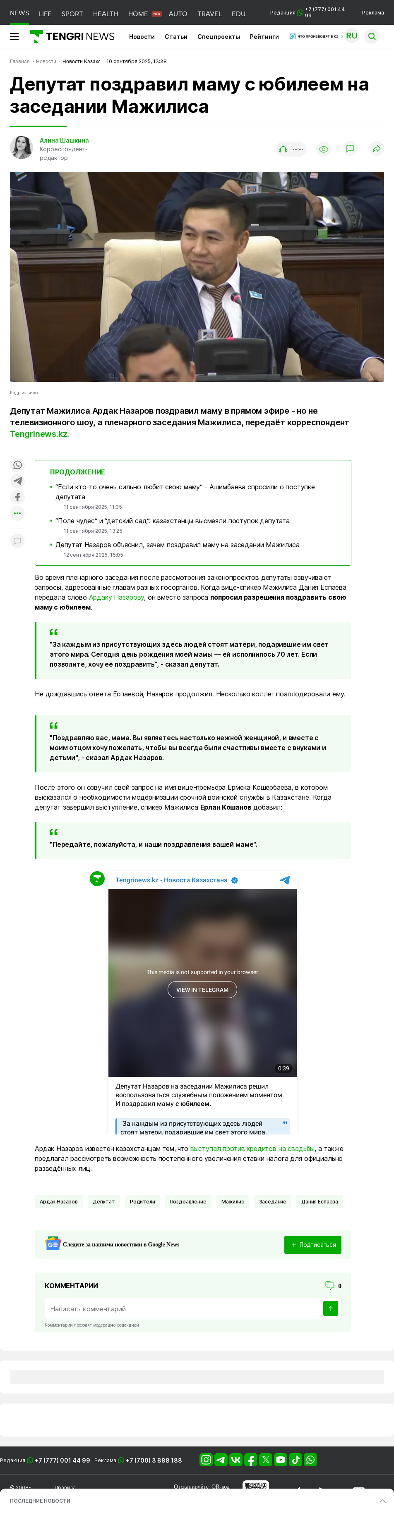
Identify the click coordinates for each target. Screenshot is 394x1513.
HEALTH (105, 14)
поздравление (188, 1201)
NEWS (19, 13)
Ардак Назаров (59, 1201)
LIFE (45, 14)
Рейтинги (264, 36)
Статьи (176, 36)
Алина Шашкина (64, 140)
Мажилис (232, 1201)
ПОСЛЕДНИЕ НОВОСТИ (40, 1501)
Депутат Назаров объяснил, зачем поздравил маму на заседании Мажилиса (177, 545)
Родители (142, 1201)
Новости (142, 36)
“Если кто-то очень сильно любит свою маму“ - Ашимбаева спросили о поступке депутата (185, 492)
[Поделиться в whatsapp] (17, 465)
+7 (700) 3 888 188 (154, 1460)
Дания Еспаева (319, 1201)
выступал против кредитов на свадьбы (252, 1148)
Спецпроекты (218, 36)
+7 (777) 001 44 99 (62, 1460)
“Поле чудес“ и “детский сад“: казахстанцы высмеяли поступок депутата (172, 521)
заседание (273, 1201)
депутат (104, 1201)
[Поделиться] (376, 149)
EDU (238, 14)
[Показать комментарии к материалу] (17, 541)
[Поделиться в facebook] (17, 498)
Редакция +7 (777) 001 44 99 (307, 12)
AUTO (178, 14)
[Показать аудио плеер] (291, 149)
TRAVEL (209, 14)
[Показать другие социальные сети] (17, 514)
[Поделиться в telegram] (17, 482)
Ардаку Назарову (116, 597)
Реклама (373, 13)
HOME (138, 14)
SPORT (72, 14)
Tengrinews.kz (38, 434)
